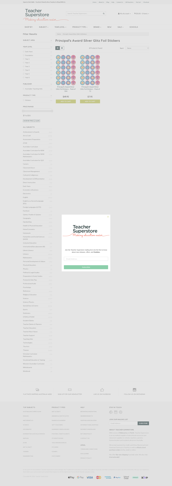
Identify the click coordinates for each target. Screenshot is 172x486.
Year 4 (27, 70)
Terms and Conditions (88, 449)
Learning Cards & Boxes (60, 429)
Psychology (27, 287)
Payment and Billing (88, 429)
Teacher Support (29, 335)
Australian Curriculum (30, 147)
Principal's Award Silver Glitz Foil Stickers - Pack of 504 (66, 89)
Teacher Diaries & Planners (32, 324)
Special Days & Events (30, 306)
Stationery (26, 313)
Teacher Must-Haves (30, 332)
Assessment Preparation (31, 139)
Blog (107, 2)
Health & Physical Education (32, 226)
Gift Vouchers (129, 2)
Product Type (79, 27)
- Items (141, 13)
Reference (26, 291)
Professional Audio (29, 283)
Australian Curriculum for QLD (33, 160)
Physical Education (29, 265)
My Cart (138, 2)
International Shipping (89, 425)
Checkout (146, 2)
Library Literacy (28, 250)
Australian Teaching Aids (33, 89)
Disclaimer (84, 453)
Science (25, 298)
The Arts (26, 346)
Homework (27, 233)
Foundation (29, 55)
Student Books (57, 438)
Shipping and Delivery (88, 420)
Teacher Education (29, 328)
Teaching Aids (28, 339)
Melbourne (123, 433)
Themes (26, 350)
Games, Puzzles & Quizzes (32, 214)
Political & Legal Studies (31, 272)
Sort (122, 48)
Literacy (26, 254)
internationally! (114, 457)
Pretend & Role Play (30, 280)
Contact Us (120, 2)
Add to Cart (66, 101)
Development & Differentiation (33, 179)
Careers (26, 164)
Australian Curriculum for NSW (33, 150)
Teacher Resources (59, 442)
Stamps (54, 451)
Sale (120, 27)
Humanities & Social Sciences (34, 434)
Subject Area (29, 40)
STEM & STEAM (28, 317)
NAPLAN (26, 438)
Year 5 (27, 74)
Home (94, 2)
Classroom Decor (29, 168)
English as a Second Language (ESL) (33, 202)
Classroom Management (31, 171)
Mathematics (27, 258)
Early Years (29, 51)
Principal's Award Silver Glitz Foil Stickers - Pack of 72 (90, 89)
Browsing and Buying (88, 411)
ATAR (25, 143)
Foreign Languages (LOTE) (32, 207)
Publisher (27, 84)
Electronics (27, 193)
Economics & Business (30, 190)
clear (37, 121)
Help (112, 2)
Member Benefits (86, 416)
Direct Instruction (29, 182)
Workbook (26, 371)
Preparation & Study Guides (32, 276)
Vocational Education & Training (34, 360)
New (109, 27)
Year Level (60, 27)
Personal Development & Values (34, 261)
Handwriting (27, 222)
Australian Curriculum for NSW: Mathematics (34, 155)
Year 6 (27, 77)
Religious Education (30, 295)
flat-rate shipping (122, 455)
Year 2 (27, 63)
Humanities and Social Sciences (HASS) (34, 238)
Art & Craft (27, 136)
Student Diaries (28, 320)
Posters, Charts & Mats (60, 434)
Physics (25, 269)
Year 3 (27, 66)
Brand (97, 27)
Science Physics (28, 302)
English (25, 197)
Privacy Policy (86, 458)
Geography (27, 218)
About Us (101, 2)
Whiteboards (27, 367)
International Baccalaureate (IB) (34, 246)
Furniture (26, 211)
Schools (134, 27)
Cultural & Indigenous (30, 175)
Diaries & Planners (58, 420)
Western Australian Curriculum (33, 364)
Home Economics (29, 229)
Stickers (28, 100)
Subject (43, 27)
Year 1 (27, 59)
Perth (132, 433)
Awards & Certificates (60, 416)
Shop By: (29, 27)
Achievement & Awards (31, 132)
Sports (25, 309)
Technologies (27, 343)
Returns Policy (86, 434)
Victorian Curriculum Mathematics (30, 355)
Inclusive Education (29, 243)
